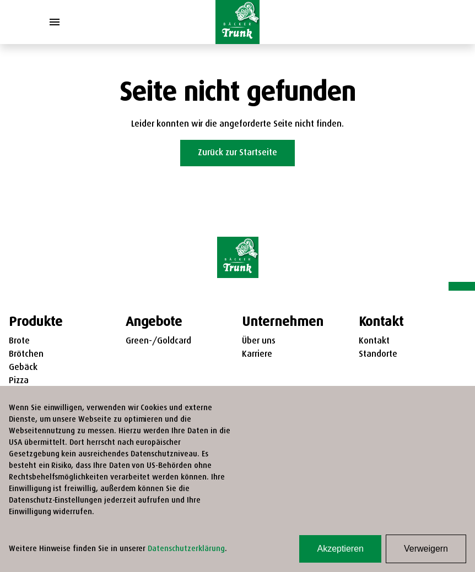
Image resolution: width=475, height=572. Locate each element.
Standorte (378, 354)
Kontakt (374, 341)
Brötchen (26, 354)
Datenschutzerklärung (186, 549)
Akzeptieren (340, 548)
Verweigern (426, 548)
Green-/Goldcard (158, 341)
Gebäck (23, 367)
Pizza (19, 381)
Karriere (257, 354)
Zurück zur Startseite (237, 153)
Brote (19, 341)
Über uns (259, 341)
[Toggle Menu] (54, 22)
